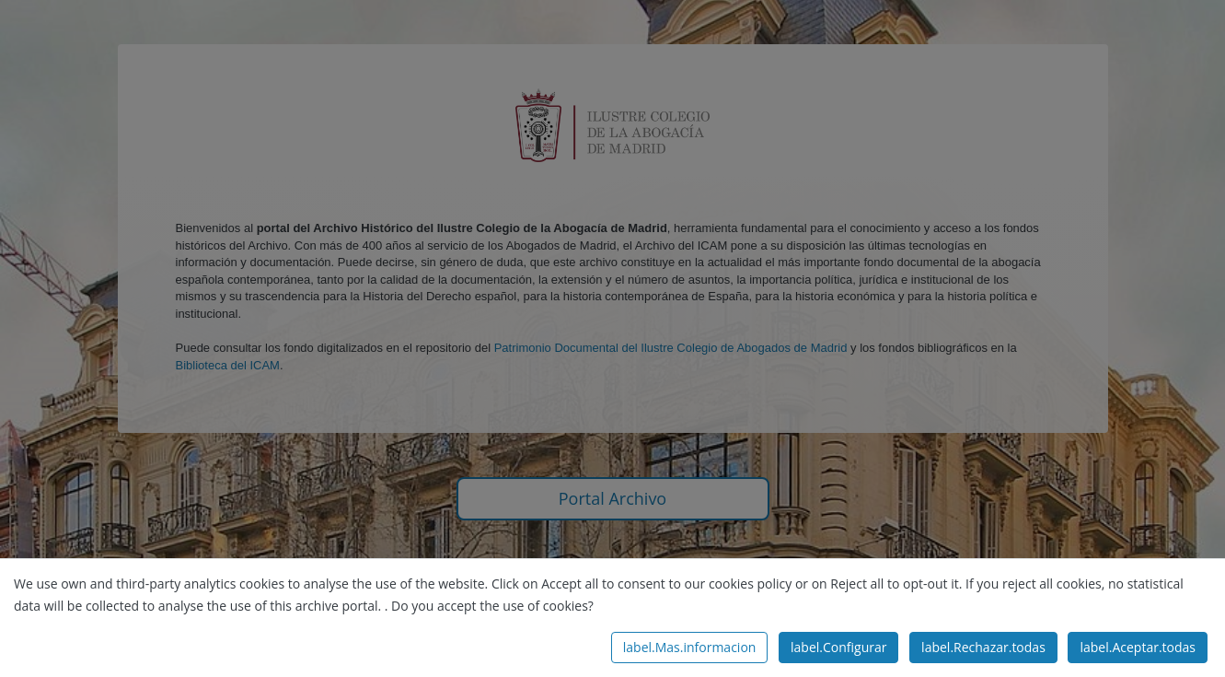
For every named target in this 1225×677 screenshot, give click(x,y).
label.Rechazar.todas (983, 647)
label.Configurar (838, 647)
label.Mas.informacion (690, 647)
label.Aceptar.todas (1138, 647)
